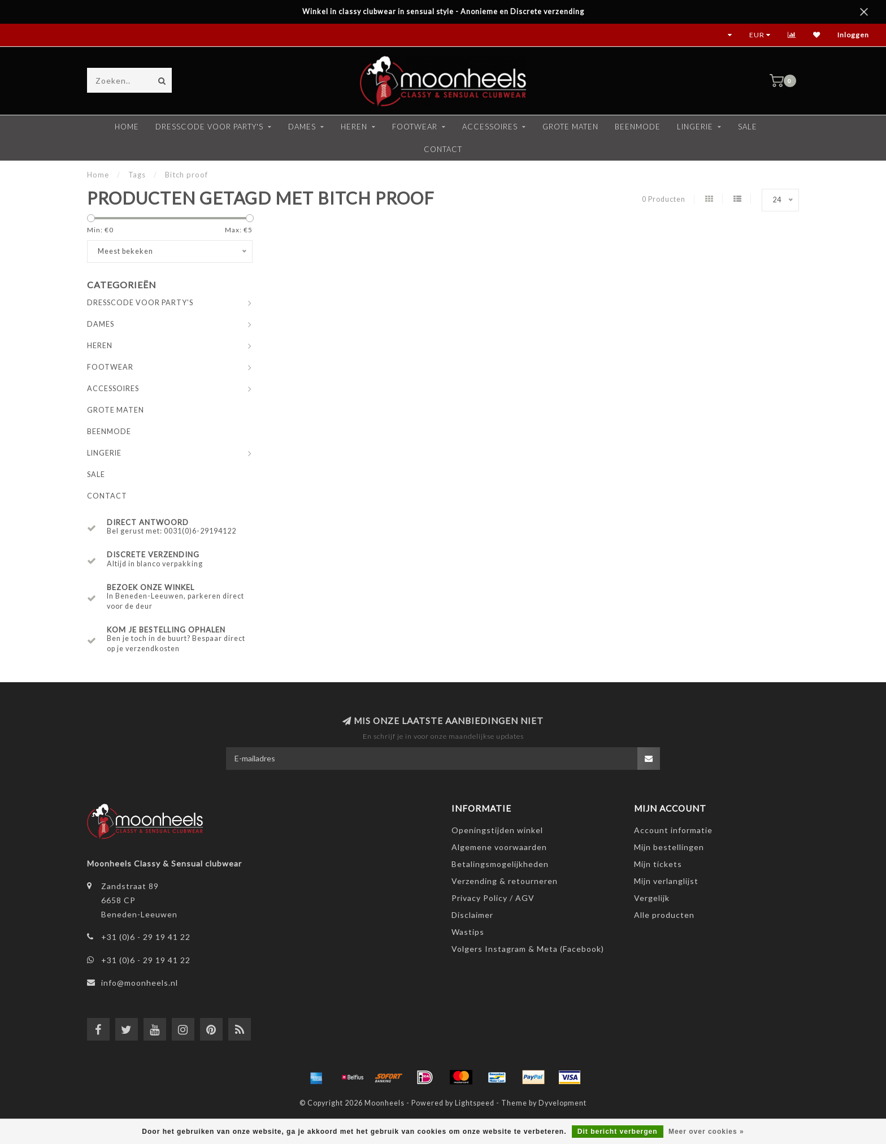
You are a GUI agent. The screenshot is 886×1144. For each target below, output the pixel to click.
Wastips (467, 932)
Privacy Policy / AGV (493, 898)
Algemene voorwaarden (499, 847)
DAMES (302, 126)
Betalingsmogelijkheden (500, 864)
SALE (747, 126)
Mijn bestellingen (669, 847)
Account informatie (673, 830)
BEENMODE (638, 126)
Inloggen (853, 35)
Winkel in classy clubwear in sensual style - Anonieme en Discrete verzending (443, 11)
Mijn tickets (658, 864)
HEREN (354, 126)
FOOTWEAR (414, 126)
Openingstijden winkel (497, 830)
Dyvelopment (562, 1103)
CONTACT (443, 149)
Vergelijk (652, 898)
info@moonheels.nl (139, 982)
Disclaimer (472, 915)
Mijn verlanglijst (666, 881)
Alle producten (664, 915)
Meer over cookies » (706, 1132)
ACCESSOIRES (490, 126)
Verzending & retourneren (504, 881)
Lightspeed (474, 1103)
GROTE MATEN (570, 126)
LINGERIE (695, 126)
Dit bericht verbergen (617, 1132)
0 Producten (663, 199)
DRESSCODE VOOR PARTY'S (209, 126)
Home (127, 126)
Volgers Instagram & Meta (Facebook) (527, 949)
